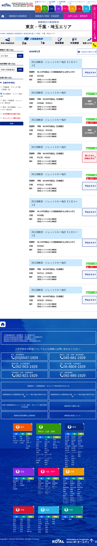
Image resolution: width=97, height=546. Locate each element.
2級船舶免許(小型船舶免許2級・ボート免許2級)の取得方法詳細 (72, 395)
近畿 (72, 8)
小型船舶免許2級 (24, 43)
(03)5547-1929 (26, 358)
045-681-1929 (74, 358)
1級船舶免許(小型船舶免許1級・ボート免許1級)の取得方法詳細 (24, 395)
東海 (51, 8)
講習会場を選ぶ (29, 33)
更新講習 (59, 41)
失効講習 (74, 41)
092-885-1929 (74, 376)
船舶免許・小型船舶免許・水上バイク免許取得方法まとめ (48, 386)
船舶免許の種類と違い (72, 406)
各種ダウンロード (40, 2)
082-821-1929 (26, 376)
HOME (2, 33)
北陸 (58, 8)
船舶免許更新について (72, 415)
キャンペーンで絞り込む (10, 118)
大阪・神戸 (65, 9)
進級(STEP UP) (89, 41)
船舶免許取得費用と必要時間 (24, 415)
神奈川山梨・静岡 (44, 9)
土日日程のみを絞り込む (10, 114)
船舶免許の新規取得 (14, 33)
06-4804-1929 (74, 367)
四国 (86, 8)
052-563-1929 (26, 367)
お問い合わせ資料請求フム (94, 22)
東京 (38, 8)
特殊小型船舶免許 (7, 41)
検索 (11, 123)
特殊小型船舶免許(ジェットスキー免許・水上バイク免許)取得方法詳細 (24, 406)
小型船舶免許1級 (42, 43)
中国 (79, 8)
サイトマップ (92, 2)
